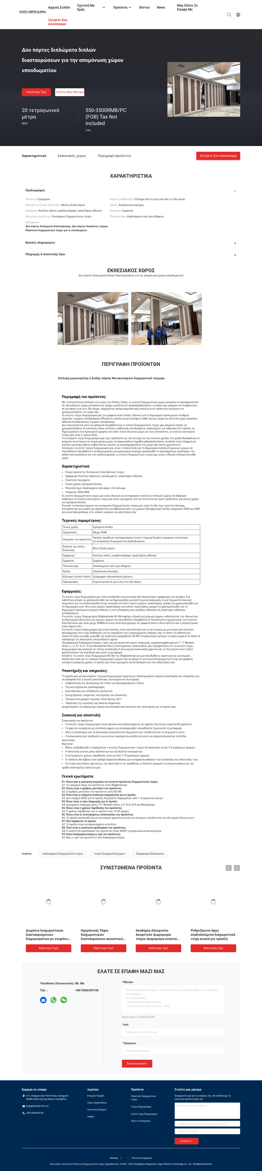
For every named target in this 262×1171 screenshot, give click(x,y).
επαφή (90, 1116)
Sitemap (114, 1158)
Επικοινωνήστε (137, 1063)
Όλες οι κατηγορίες (140, 1121)
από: (126, 1024)
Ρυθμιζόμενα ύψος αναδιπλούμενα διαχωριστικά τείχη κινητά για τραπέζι (213, 934)
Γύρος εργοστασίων (97, 1102)
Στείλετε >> (186, 1141)
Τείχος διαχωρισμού (141, 1106)
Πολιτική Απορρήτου (142, 1158)
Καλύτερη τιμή (36, 92)
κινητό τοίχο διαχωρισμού (144, 1114)
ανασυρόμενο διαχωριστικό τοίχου (62, 853)
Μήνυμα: (128, 982)
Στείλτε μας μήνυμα (70, 92)
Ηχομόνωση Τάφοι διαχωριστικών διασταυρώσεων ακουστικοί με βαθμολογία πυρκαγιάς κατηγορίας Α (102, 938)
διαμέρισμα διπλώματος (150, 853)
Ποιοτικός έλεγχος (96, 1109)
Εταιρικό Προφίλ (95, 1096)
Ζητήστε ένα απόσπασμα (218, 155)
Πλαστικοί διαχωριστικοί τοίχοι (143, 1098)
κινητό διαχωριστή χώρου (109, 853)
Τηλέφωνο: (129, 1043)
